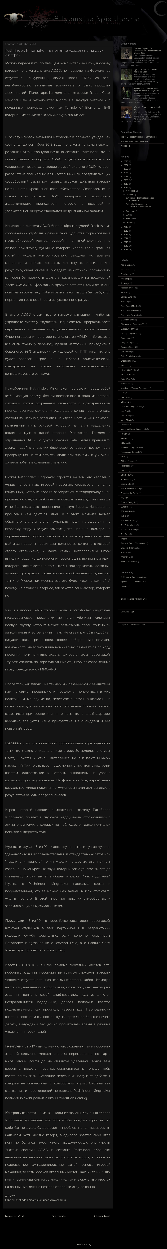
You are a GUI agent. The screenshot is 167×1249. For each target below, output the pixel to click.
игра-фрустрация (54, 1199)
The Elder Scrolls (128, 520)
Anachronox (126, 274)
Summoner (125, 507)
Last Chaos (126, 397)
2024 (126, 165)
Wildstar (124, 552)
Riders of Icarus (127, 461)
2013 (126, 242)
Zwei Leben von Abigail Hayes (134, 599)
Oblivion (124, 443)
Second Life (126, 484)
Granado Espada (128, 374)
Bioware (124, 302)
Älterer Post (102, 1216)
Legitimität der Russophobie (133, 625)
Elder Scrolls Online (129, 356)
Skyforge (124, 498)
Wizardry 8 (125, 557)
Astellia (124, 292)
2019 (126, 184)
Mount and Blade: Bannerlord (133, 429)
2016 (126, 231)
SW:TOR (124, 470)
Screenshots (126, 479)
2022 (126, 172)
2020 (126, 180)
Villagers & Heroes (129, 548)
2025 (126, 161)
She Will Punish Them (130, 489)
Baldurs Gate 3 (127, 297)
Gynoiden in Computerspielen (133, 581)
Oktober (129, 195)
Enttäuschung (126, 361)
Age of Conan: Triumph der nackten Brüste (145, 70)
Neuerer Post (14, 1216)
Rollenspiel (125, 466)
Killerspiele (125, 146)
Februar (129, 218)
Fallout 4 (124, 365)
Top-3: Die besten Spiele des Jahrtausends (139, 137)
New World (125, 438)
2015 (126, 235)
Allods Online (126, 270)
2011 (126, 250)
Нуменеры (66, 788)
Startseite (59, 1216)
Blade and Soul (127, 320)
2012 (126, 246)
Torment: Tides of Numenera (133, 543)
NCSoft (124, 434)
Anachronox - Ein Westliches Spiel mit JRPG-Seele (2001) (146, 89)
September (131, 211)
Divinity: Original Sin (129, 333)
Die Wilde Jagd (127, 612)
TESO (123, 516)
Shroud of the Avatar (129, 493)
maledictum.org (83, 1244)
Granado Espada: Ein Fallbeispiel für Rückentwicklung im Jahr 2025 (147, 50)
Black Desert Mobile (129, 306)
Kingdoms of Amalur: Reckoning (134, 388)
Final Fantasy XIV (128, 370)
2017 (126, 227)
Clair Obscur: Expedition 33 (132, 324)
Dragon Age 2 (126, 338)
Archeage (125, 283)
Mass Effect (126, 420)
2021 (126, 176)
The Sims (125, 534)
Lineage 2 (125, 402)
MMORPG (125, 415)
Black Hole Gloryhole (130, 315)
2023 (126, 169)
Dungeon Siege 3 (128, 347)
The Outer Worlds (128, 525)
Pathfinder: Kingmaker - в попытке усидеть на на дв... (139, 205)
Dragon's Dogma (128, 342)
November (131, 191)
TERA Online (126, 511)
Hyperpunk (125, 586)
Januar (129, 222)
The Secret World (128, 530)
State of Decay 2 (128, 502)
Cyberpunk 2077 (128, 329)
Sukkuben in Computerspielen (133, 577)
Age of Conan (126, 265)
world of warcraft (128, 562)
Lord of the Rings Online (131, 406)
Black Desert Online (129, 311)
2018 (126, 188)
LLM (122, 393)
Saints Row (126, 475)
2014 (126, 238)
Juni (128, 215)
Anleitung (125, 279)
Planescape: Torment (130, 452)
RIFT (123, 457)
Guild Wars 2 (126, 379)
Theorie (124, 539)
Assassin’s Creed (128, 288)
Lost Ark (124, 411)
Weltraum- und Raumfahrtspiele (134, 141)
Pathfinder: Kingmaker (28, 1199)
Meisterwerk (126, 425)
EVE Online (126, 352)
